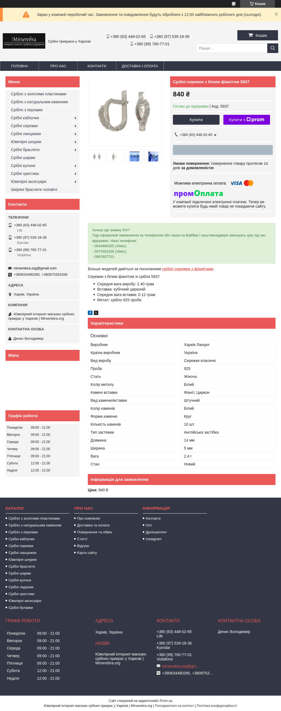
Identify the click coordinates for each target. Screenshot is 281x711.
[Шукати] (272, 48)
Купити (196, 119)
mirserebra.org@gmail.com (35, 268)
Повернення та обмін (94, 532)
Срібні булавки (21, 608)
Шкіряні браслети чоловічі (34, 189)
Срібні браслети (25, 149)
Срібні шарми (23, 157)
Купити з (246, 119)
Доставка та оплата (93, 525)
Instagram (154, 539)
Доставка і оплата (140, 66)
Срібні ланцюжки (26, 134)
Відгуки (83, 546)
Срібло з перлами (27, 110)
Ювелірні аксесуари (28, 181)
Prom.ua (166, 701)
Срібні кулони (23, 165)
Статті (82, 539)
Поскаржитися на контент (174, 706)
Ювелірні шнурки (26, 142)
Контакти (97, 66)
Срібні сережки (24, 126)
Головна (19, 66)
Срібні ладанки (21, 587)
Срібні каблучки (25, 118)
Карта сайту (87, 553)
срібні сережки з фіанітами (187, 269)
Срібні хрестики (25, 173)
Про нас (58, 66)
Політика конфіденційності (217, 706)
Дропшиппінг (156, 532)
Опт (149, 525)
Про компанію (88, 518)
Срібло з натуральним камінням (39, 102)
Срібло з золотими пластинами (38, 94)
